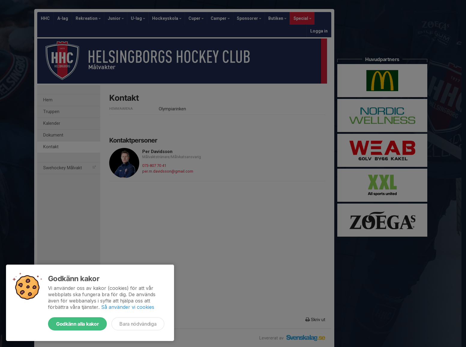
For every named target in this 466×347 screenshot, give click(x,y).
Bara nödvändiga (137, 324)
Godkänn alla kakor (77, 324)
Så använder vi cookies (127, 307)
